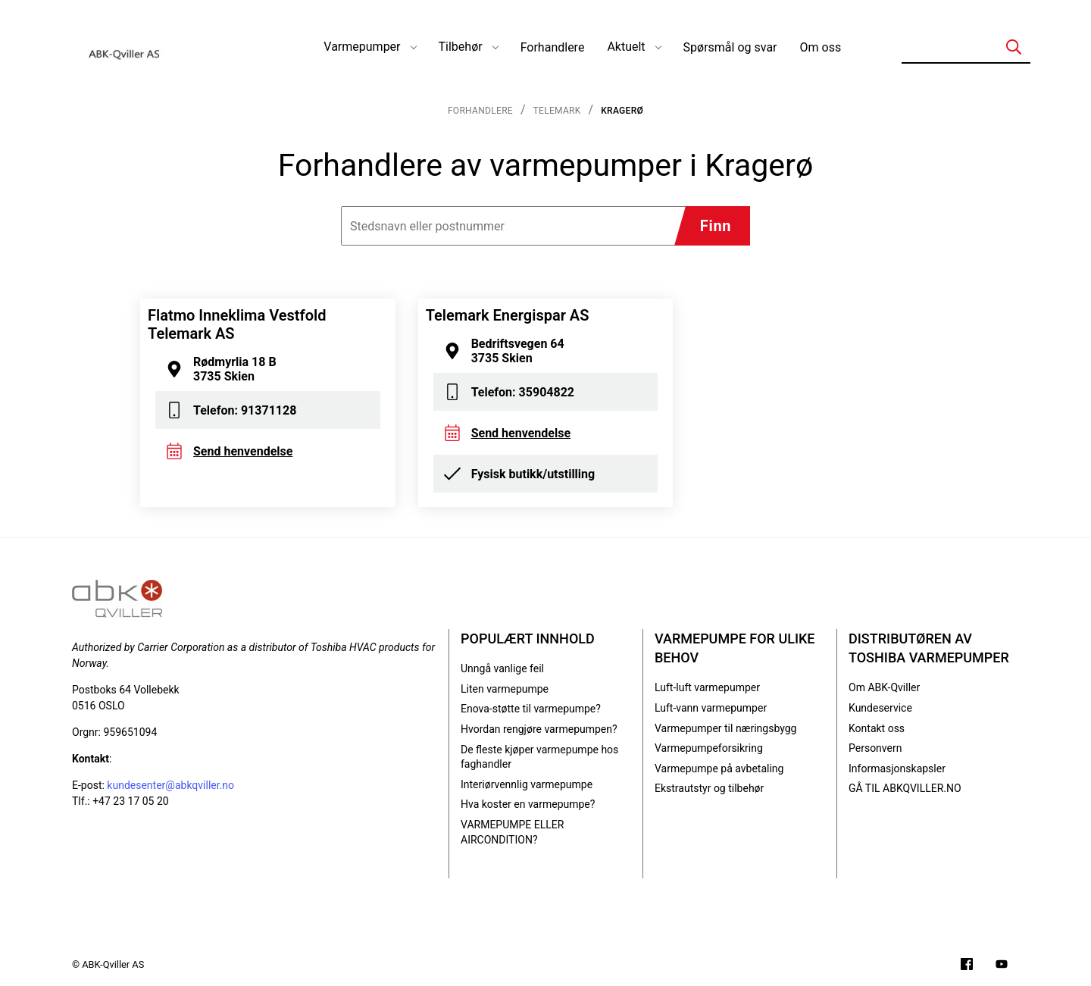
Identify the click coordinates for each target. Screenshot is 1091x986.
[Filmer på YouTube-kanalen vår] (1001, 966)
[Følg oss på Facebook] (966, 966)
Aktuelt (626, 46)
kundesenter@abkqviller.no (170, 785)
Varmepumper (362, 46)
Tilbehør (461, 46)
